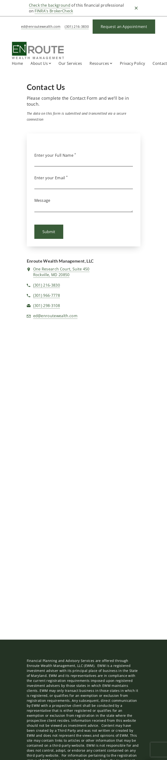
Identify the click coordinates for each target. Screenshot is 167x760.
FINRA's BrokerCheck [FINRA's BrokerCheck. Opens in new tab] (54, 11)
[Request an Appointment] (124, 26)
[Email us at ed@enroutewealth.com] (55, 316)
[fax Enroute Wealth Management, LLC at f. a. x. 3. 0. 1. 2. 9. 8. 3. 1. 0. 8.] (46, 306)
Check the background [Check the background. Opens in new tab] (49, 5)
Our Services (70, 63)
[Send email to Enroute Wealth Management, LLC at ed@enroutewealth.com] (39, 26)
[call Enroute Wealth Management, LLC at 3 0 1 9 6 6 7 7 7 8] (46, 295)
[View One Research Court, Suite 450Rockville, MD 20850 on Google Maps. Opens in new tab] (61, 272)
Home (17, 63)
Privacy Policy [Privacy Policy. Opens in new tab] (132, 63)
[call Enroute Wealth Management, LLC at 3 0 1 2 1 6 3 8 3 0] (76, 26)
